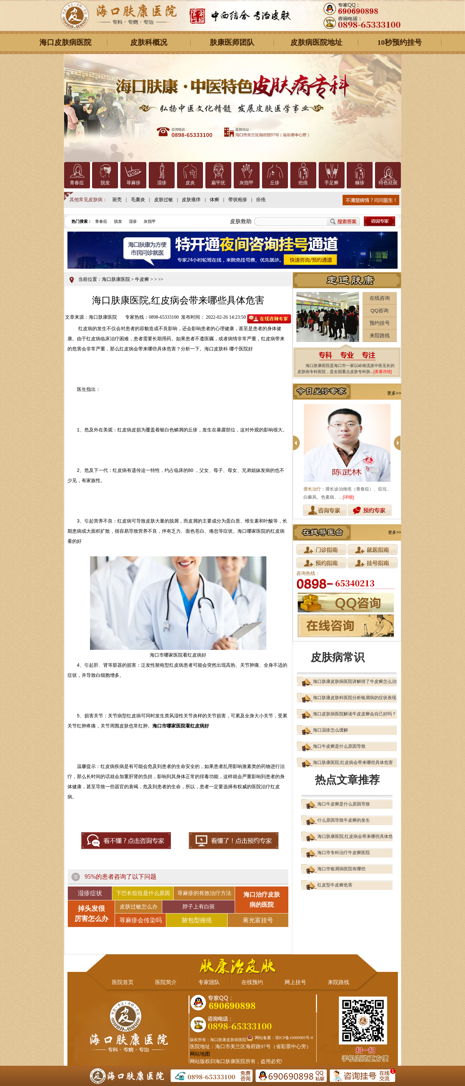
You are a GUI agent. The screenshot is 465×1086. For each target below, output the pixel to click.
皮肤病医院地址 (316, 42)
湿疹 (162, 182)
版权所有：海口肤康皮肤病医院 (218, 1039)
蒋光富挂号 (258, 920)
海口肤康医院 (116, 279)
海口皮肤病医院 (65, 42)
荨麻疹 (133, 182)
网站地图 (200, 1054)
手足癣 (331, 182)
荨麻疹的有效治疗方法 (204, 893)
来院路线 (380, 335)
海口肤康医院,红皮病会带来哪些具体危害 (353, 762)
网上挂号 (295, 982)
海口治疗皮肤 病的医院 (261, 899)
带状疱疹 (237, 199)
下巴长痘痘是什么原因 (143, 893)
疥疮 (261, 199)
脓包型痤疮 (197, 920)
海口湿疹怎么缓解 (330, 730)
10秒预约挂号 (399, 42)
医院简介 (166, 982)
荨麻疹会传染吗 (140, 920)
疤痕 (303, 182)
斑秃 (117, 199)
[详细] (348, 497)
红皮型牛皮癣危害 (334, 885)
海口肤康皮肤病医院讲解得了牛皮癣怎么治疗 (357, 681)
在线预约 (252, 982)
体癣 (214, 199)
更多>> (394, 393)
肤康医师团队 (232, 42)
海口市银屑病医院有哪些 (341, 868)
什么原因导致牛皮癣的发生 (343, 820)
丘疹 (275, 182)
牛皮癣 (142, 279)
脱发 (105, 182)
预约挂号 (380, 323)
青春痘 (77, 182)
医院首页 (123, 982)
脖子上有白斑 (198, 906)
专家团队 (209, 982)
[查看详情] (383, 371)
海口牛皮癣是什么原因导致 (339, 746)
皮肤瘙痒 (191, 199)
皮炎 (190, 182)
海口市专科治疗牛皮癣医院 (343, 852)
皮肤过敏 (163, 199)
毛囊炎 (138, 199)
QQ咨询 (379, 310)
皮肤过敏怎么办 (138, 906)
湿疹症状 (90, 893)
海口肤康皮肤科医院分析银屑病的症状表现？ (357, 697)
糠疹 (360, 182)
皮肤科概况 (148, 42)
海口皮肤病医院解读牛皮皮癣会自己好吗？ (354, 713)
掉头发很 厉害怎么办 (91, 913)
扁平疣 (218, 182)
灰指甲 (246, 182)
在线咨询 (380, 298)
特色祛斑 (388, 182)
